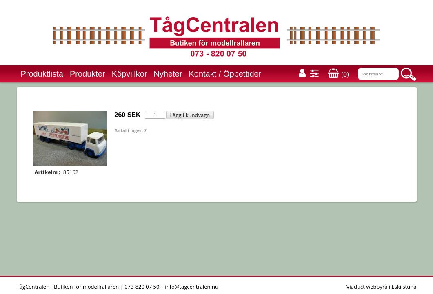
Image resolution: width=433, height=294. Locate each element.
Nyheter (167, 73)
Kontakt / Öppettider (225, 73)
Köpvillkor (129, 73)
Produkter (87, 73)
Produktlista (42, 73)
